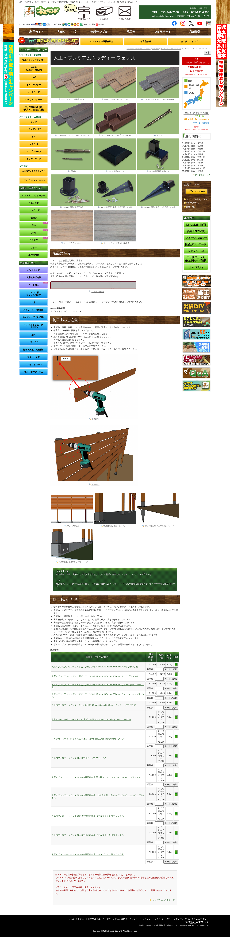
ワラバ (34, 247)
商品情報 (155, 49)
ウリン (34, 122)
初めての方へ (192, 203)
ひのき (34, 77)
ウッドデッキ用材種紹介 (101, 41)
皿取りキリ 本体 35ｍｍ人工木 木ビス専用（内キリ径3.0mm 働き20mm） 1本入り (91, 719)
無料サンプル (99, 31)
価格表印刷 (191, 206)
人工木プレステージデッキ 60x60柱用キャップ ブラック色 (79, 758)
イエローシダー (33, 84)
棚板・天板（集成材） (33, 349)
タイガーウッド (33, 159)
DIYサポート (163, 31)
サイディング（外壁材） (33, 317)
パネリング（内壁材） (33, 310)
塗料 (33, 335)
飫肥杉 (34, 218)
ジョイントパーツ (33, 364)
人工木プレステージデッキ (33, 180)
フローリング (33, 357)
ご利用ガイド (35, 31)
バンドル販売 (33, 270)
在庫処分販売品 (33, 277)
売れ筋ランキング (189, 41)
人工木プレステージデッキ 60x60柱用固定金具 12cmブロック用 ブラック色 (88, 835)
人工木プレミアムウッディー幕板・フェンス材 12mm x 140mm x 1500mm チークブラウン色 (95, 666)
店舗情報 (195, 31)
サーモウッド (33, 92)
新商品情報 (145, 41)
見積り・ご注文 (67, 31)
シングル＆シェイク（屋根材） (33, 326)
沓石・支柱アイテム (33, 372)
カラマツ (33, 240)
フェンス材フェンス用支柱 (33, 293)
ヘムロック (33, 203)
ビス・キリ (33, 342)
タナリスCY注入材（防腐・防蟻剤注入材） (33, 108)
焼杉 (33, 225)
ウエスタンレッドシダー (33, 60)
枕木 (33, 302)
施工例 (131, 31)
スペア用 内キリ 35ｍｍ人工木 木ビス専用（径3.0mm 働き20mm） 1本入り (88, 739)
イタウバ (33, 144)
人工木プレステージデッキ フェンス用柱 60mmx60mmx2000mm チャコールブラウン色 (94, 705)
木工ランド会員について (197, 199)
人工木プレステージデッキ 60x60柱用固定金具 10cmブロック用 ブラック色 (88, 816)
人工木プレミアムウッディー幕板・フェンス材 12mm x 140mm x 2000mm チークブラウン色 (95, 676)
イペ (33, 136)
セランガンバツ (33, 129)
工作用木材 (33, 255)
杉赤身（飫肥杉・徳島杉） (33, 68)
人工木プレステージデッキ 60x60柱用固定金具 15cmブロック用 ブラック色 (88, 854)
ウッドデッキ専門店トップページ (138, 49)
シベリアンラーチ (33, 99)
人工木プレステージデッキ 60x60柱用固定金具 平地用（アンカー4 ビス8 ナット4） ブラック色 (96, 777)
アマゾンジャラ (33, 151)
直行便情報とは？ (202, 175)
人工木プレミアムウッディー (33, 172)
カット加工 (33, 285)
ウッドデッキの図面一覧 (163, 900)
